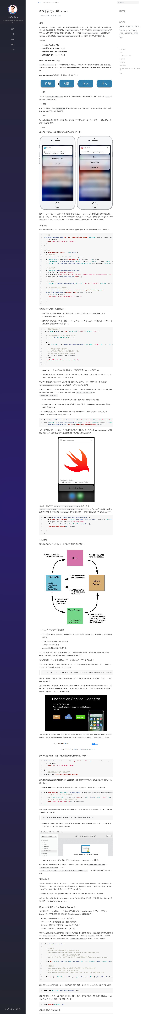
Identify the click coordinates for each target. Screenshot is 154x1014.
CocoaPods (128, 34)
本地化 (136, 34)
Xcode (137, 27)
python (122, 27)
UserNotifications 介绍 (126, 54)
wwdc (135, 30)
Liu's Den (13, 17)
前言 (121, 51)
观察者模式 (123, 64)
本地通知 (122, 58)
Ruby (121, 34)
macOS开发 (129, 27)
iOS (130, 30)
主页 (39, 2)
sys (121, 37)
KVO (121, 72)
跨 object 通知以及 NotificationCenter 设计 (130, 68)
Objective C (123, 30)
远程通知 (122, 61)
